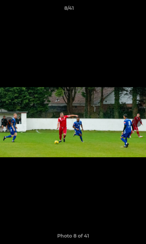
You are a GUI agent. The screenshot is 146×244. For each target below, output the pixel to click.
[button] (122, 10)
